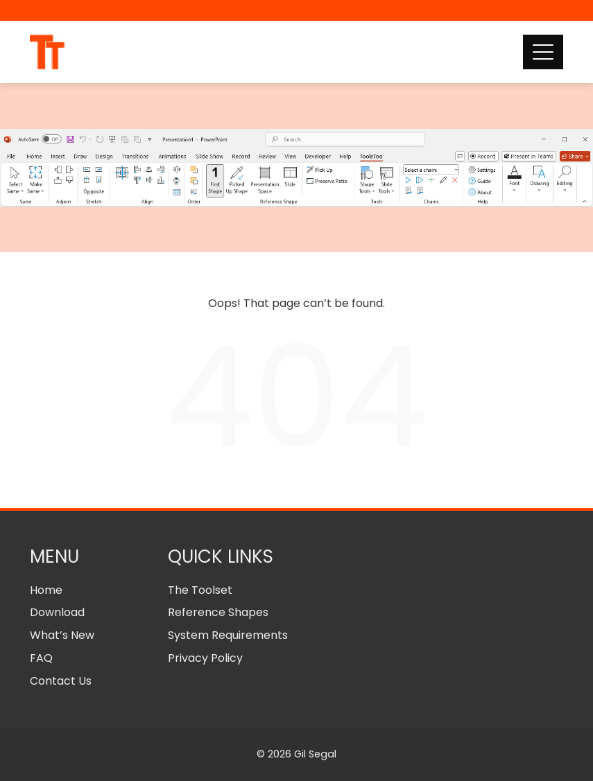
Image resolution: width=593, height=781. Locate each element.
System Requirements (228, 635)
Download (57, 612)
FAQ (41, 658)
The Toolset (200, 590)
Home (46, 590)
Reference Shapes (218, 612)
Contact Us (61, 681)
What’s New (62, 635)
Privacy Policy (205, 658)
